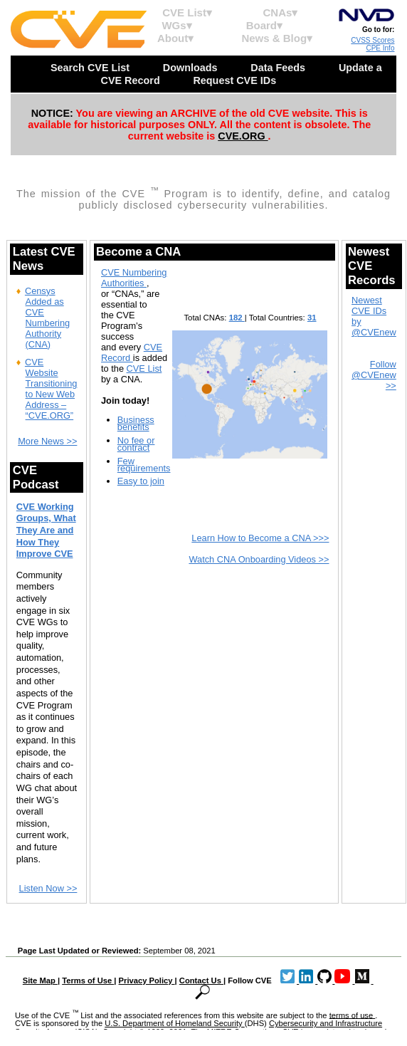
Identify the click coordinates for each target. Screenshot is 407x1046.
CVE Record (131, 352)
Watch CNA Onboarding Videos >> (259, 559)
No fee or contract (136, 444)
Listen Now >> (48, 888)
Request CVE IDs (236, 80)
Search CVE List (91, 67)
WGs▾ (176, 25)
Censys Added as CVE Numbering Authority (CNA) (47, 318)
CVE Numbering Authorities (133, 277)
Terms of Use (88, 980)
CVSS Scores (372, 40)
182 (237, 317)
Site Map (40, 980)
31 (312, 317)
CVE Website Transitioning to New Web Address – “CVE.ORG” (51, 389)
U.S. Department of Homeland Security (175, 1023)
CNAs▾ (280, 12)
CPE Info (380, 48)
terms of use (352, 1014)
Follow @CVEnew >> (374, 375)
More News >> (47, 441)
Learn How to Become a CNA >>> (260, 538)
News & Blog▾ (276, 38)
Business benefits (135, 423)
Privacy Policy (147, 980)
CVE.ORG (243, 136)
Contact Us (201, 980)
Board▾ (264, 25)
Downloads (192, 67)
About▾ (175, 38)
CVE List (144, 368)
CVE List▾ (187, 12)
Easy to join (140, 481)
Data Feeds (279, 67)
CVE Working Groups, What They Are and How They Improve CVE (46, 530)
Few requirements (144, 465)
